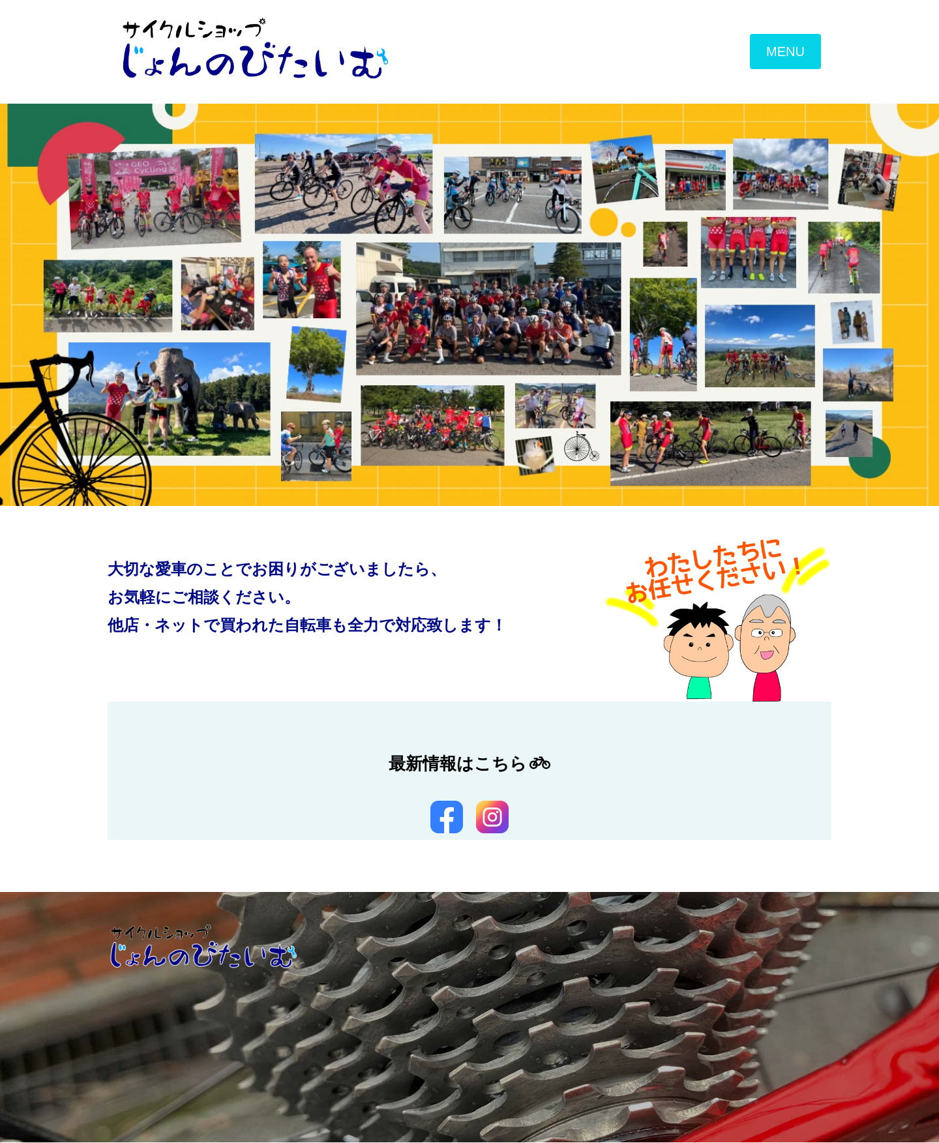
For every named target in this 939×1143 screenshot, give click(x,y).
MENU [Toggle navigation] (785, 52)
